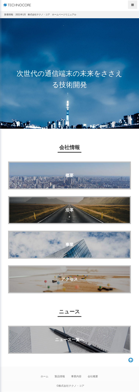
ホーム (44, 376)
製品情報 (60, 376)
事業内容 (76, 376)
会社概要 (93, 376)
